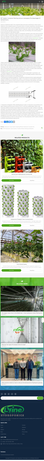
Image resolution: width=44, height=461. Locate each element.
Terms (23, 435)
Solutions (24, 428)
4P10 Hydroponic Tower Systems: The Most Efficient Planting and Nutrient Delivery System (18, 128)
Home (3, 4)
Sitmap (23, 430)
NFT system (9, 71)
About (2, 426)
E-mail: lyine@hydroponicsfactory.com (10, 440)
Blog (6, 4)
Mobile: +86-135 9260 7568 (8, 442)
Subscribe (40, 399)
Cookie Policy (3, 435)
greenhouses (35, 38)
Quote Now (11, 180)
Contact (23, 426)
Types (2, 428)
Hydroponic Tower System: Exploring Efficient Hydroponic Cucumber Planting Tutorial (18, 126)
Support (2, 430)
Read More (32, 180)
